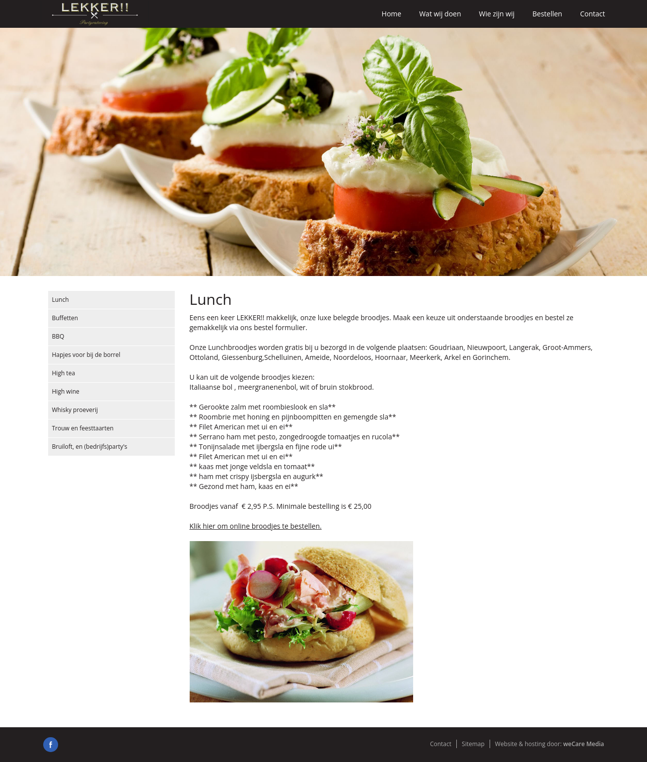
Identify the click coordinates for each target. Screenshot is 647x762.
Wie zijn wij (497, 13)
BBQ (58, 336)
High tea (63, 373)
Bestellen (547, 13)
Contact (592, 13)
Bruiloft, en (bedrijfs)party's (90, 446)
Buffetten (65, 318)
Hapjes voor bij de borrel (86, 354)
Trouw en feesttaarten (83, 428)
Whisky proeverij (75, 410)
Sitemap (473, 744)
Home (392, 13)
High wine (65, 391)
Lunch (60, 299)
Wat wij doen (440, 13)
